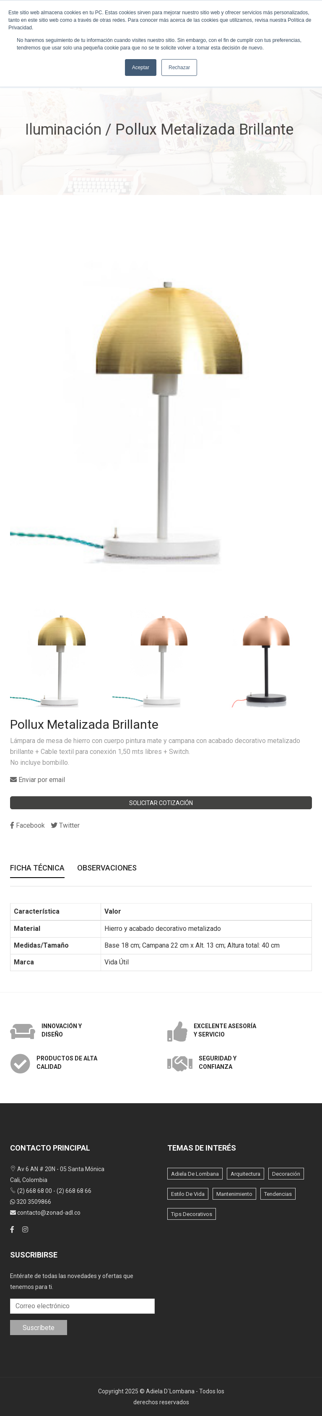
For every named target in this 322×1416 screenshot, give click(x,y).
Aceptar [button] (140, 67)
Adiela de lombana (195, 1174)
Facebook (27, 825)
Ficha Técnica (37, 868)
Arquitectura (245, 1174)
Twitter (65, 825)
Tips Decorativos (191, 1214)
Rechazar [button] (179, 67)
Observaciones (107, 868)
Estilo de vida (188, 1194)
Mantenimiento (234, 1194)
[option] (59, 658)
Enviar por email (37, 780)
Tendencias (278, 1194)
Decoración (286, 1174)
